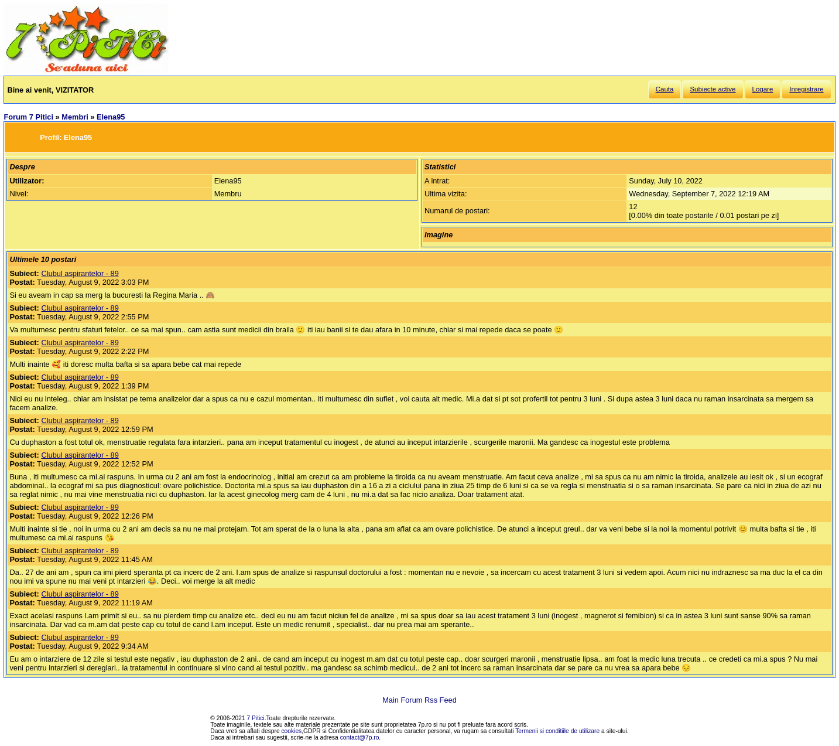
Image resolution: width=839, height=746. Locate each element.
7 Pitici (256, 718)
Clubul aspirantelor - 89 (79, 273)
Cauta (665, 89)
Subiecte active (712, 89)
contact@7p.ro (359, 737)
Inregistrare (806, 89)
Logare (762, 89)
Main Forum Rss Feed (419, 700)
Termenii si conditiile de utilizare (557, 731)
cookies (292, 731)
